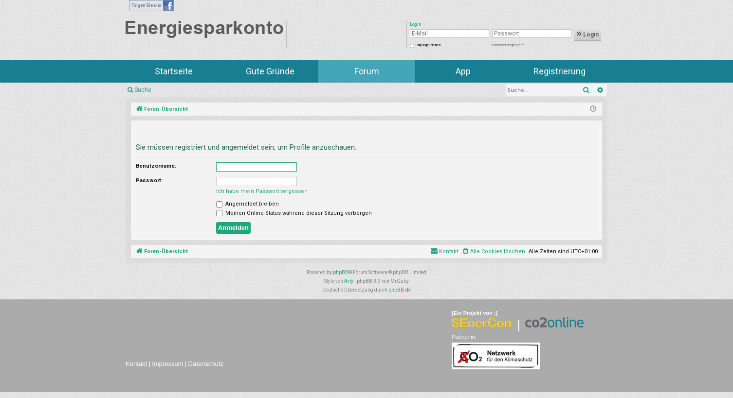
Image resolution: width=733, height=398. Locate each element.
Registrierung (559, 71)
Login (588, 34)
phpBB (340, 272)
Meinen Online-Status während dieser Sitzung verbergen (294, 213)
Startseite (174, 71)
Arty (348, 281)
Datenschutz (205, 363)
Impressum (167, 363)
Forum (366, 71)
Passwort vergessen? (508, 45)
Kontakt (136, 363)
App (463, 71)
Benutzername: (156, 166)
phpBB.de (399, 290)
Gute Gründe (270, 71)
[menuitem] (493, 251)
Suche (142, 90)
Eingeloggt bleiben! (428, 45)
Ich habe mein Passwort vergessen (262, 191)
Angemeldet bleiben (247, 204)
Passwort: (149, 180)
